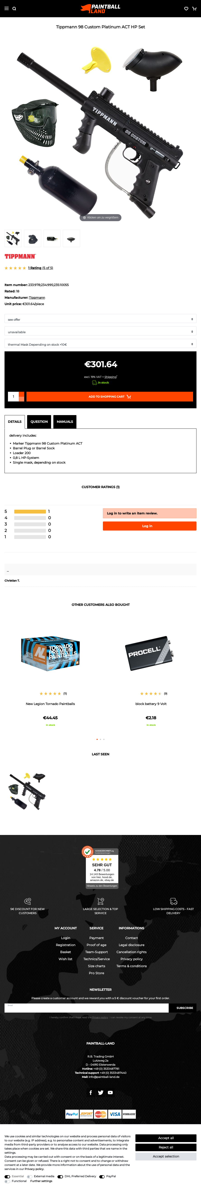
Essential (18, 1176)
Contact (131, 938)
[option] (50, 674)
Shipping (110, 377)
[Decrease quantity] (21, 399)
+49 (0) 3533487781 (106, 1068)
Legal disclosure (131, 945)
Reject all (166, 1147)
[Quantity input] (13, 396)
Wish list (65, 959)
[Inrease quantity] (21, 394)
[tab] (16, 422)
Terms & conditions (131, 966)
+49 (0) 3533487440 (113, 1072)
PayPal (111, 1176)
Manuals (65, 422)
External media (44, 1176)
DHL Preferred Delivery (80, 1176)
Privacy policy (132, 959)
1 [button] (97, 739)
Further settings (41, 1181)
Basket (65, 952)
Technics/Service (96, 959)
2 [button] (100, 739)
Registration (65, 945)
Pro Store (96, 973)
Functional (19, 1181)
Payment (96, 938)
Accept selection (166, 1156)
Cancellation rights (131, 952)
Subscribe (182, 1008)
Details (14, 422)
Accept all (166, 1138)
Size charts (96, 966)
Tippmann (37, 298)
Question (39, 422)
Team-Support (96, 952)
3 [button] (103, 739)
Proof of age (96, 945)
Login (65, 938)
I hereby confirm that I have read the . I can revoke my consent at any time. (100, 1017)
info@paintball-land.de (104, 1077)
